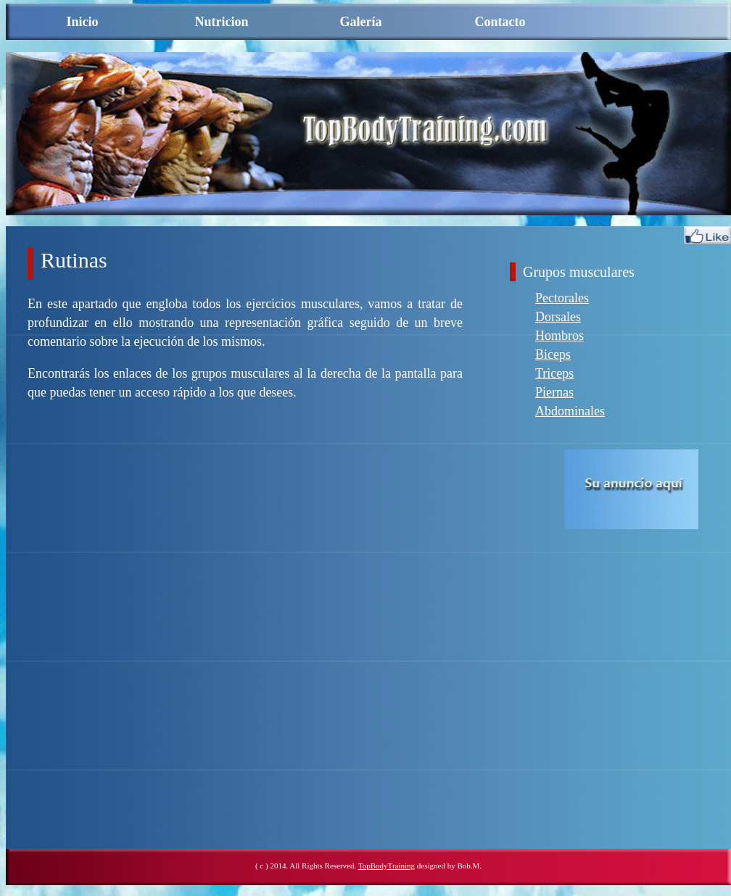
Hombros (559, 335)
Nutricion (222, 21)
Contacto (500, 21)
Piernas (554, 392)
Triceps (554, 373)
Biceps (553, 354)
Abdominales (570, 411)
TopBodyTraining (386, 865)
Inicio (82, 21)
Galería (361, 21)
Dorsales (558, 317)
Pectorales (562, 298)
